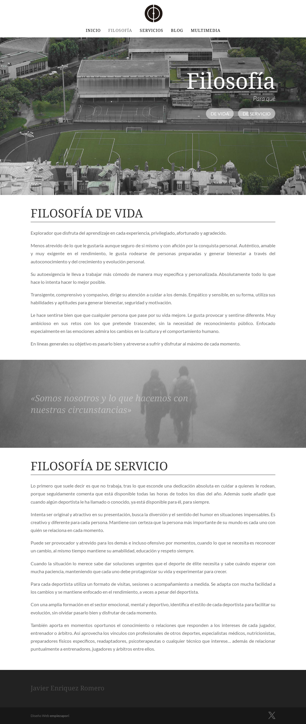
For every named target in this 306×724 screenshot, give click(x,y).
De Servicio (257, 113)
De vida (220, 113)
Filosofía (120, 30)
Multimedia (206, 30)
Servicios (151, 30)
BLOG (177, 30)
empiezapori (59, 715)
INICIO (93, 30)
